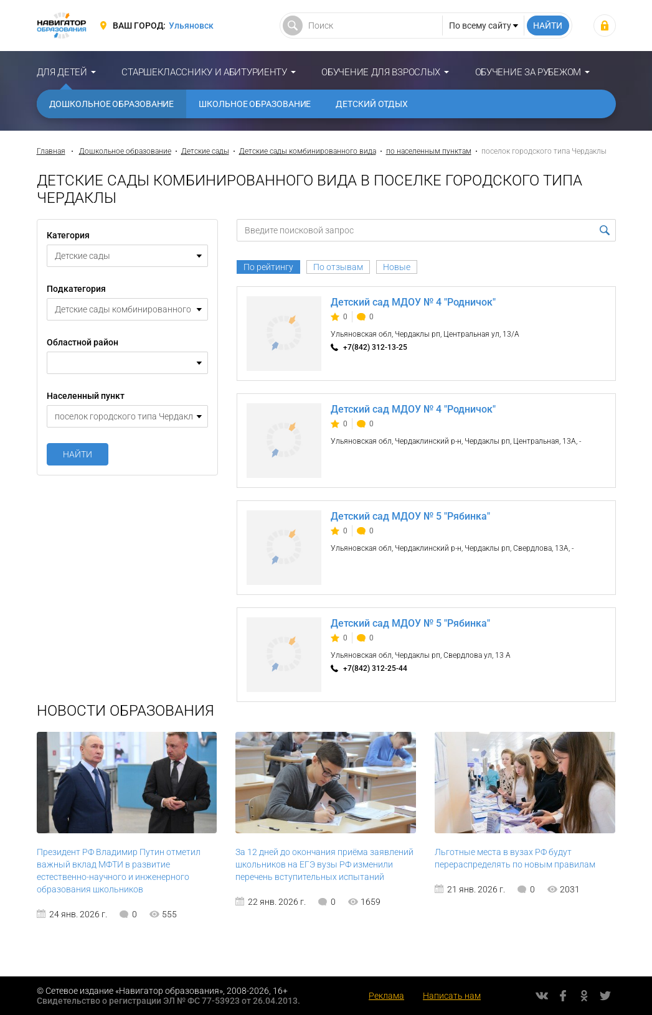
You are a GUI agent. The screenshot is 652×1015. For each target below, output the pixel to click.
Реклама (386, 996)
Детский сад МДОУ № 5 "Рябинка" (410, 516)
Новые (396, 267)
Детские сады (205, 151)
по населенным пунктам (428, 151)
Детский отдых (372, 104)
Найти (77, 454)
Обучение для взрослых (380, 72)
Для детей (62, 72)
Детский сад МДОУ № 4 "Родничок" (413, 302)
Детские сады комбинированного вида (307, 151)
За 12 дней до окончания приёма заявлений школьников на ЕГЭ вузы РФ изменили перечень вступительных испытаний (324, 864)
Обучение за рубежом (528, 72)
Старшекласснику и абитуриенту (203, 72)
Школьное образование (255, 104)
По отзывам (338, 267)
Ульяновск (191, 25)
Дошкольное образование (111, 104)
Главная (51, 151)
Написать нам (452, 996)
